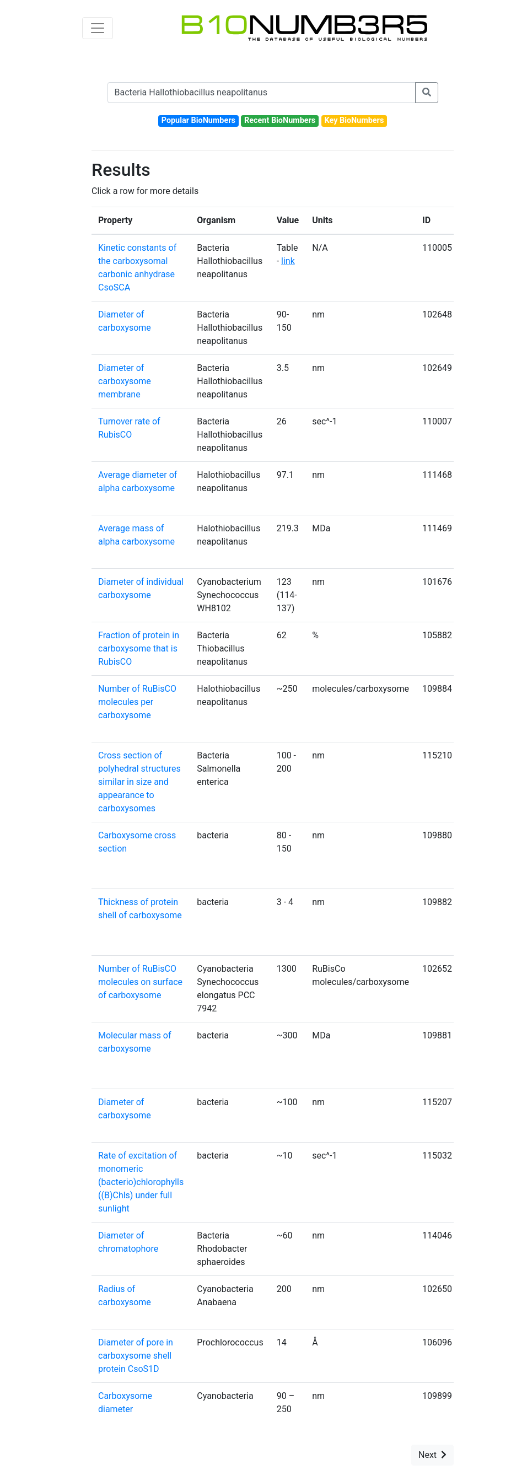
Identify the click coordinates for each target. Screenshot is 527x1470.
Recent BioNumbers (279, 120)
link (288, 261)
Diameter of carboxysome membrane (124, 381)
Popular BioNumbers (198, 120)
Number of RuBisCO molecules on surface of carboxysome (140, 981)
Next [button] (432, 1455)
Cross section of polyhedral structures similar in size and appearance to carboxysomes (139, 782)
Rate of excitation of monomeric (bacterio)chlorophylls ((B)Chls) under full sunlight (141, 1182)
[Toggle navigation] (97, 28)
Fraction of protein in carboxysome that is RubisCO (138, 648)
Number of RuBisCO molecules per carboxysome (137, 701)
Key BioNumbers (354, 120)
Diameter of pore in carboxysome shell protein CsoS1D (135, 1355)
